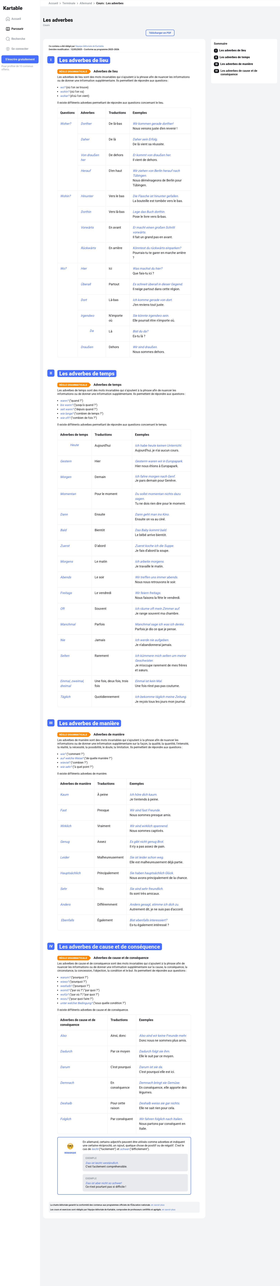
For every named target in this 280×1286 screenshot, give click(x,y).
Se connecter (17, 49)
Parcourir (14, 29)
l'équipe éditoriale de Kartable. (89, 46)
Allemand (86, 3)
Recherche (15, 39)
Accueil (13, 19)
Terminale (68, 3)
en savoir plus (157, 1205)
